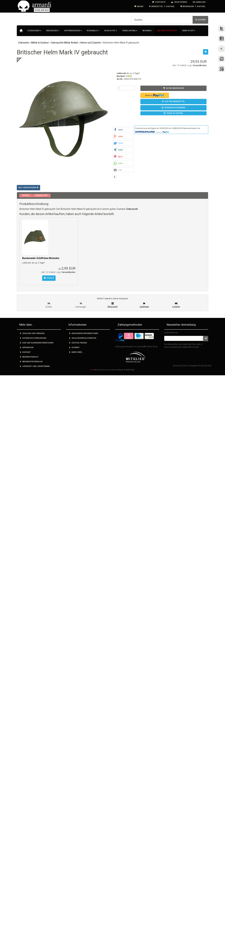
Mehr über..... (76, 352)
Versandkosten (200, 65)
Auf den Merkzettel (173, 101)
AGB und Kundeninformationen (36, 343)
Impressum (26, 347)
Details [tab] (25, 195)
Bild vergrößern (28, 187)
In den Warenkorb (173, 88)
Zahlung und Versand (32, 333)
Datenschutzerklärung (33, 338)
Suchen (200, 20)
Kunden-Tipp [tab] (41, 195)
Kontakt (25, 352)
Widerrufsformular (31, 362)
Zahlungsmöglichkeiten (82, 338)
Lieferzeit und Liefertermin (34, 366)
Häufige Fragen (78, 343)
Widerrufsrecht (29, 357)
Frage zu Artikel (173, 113)
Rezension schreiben (173, 108)
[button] (123, 129)
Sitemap (74, 347)
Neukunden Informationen (83, 333)
